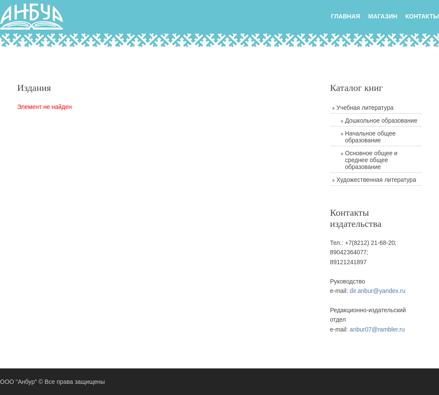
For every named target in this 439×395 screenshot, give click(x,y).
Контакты (422, 16)
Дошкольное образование (381, 120)
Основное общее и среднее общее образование (371, 160)
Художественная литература (376, 179)
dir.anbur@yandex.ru (378, 290)
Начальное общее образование (370, 137)
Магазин (382, 16)
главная (345, 16)
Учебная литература (365, 107)
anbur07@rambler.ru (377, 329)
